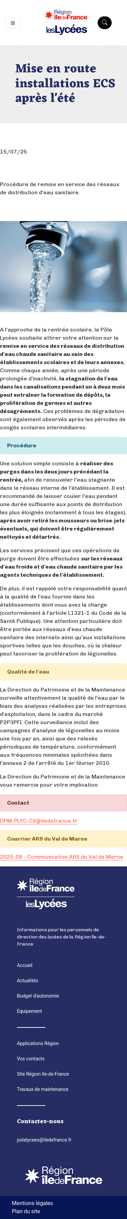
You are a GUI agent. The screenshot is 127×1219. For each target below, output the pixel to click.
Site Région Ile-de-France (43, 1074)
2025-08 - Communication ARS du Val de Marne (61, 857)
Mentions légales (32, 1203)
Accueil (25, 965)
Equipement (29, 1011)
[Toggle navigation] (13, 22)
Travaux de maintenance (42, 1089)
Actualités (27, 980)
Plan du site (26, 1211)
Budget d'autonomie (38, 996)
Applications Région (38, 1043)
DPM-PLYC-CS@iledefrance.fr (38, 821)
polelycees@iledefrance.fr (44, 1140)
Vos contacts (31, 1058)
